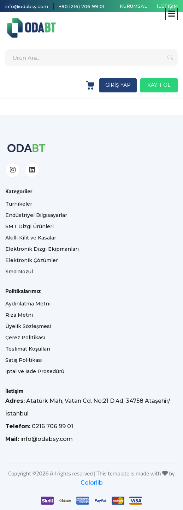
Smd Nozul (19, 271)
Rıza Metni (19, 315)
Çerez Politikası (25, 337)
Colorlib (92, 482)
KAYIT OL (159, 85)
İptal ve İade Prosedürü (34, 371)
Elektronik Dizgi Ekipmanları (42, 249)
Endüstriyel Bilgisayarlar (36, 215)
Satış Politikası (23, 360)
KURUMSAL (133, 6)
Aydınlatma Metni (28, 303)
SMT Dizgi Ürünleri (29, 226)
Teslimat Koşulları (27, 349)
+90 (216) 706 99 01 (81, 6)
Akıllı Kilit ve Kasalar (30, 238)
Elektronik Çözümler (31, 260)
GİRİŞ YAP (118, 85)
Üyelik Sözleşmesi (28, 326)
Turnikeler (18, 204)
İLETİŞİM (167, 6)
